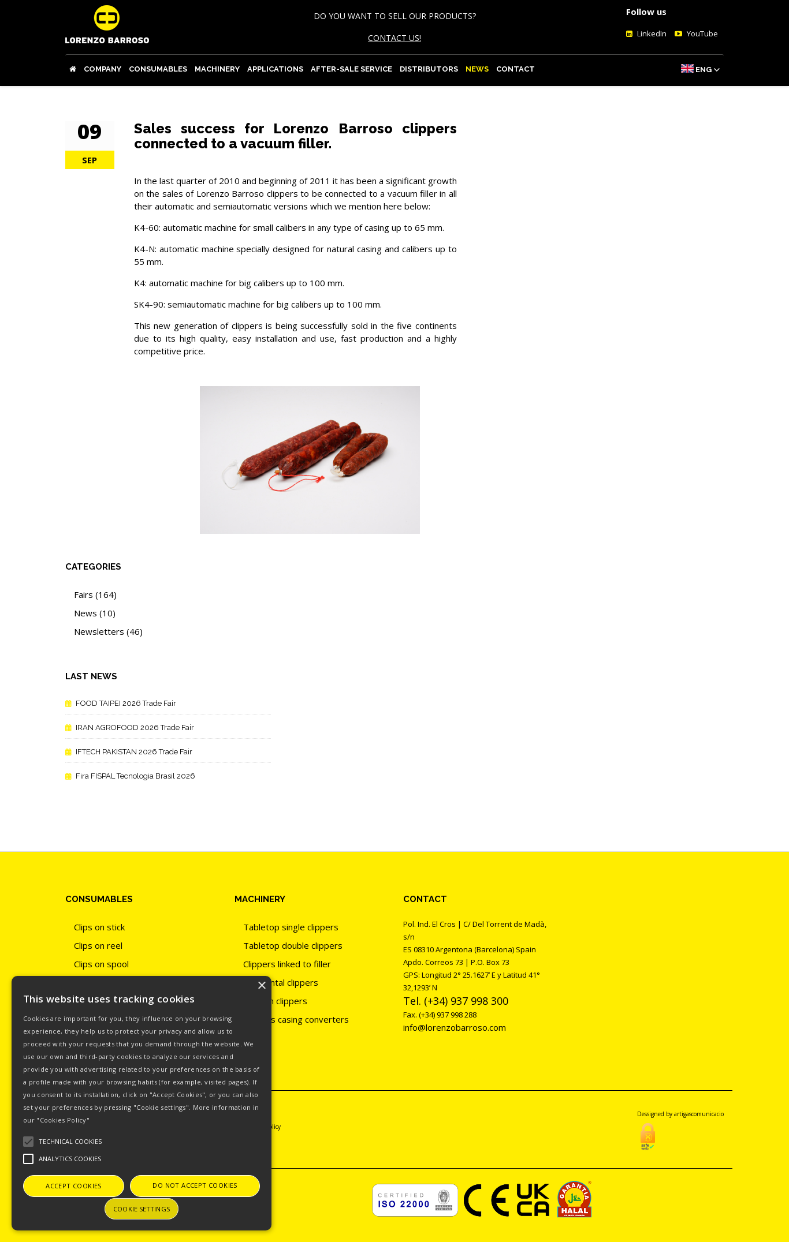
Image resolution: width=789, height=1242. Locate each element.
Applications (275, 69)
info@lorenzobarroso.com (454, 1027)
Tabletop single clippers (290, 927)
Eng (703, 69)
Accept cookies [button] (74, 1185)
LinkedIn (651, 33)
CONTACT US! (394, 37)
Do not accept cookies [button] (194, 1185)
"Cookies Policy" (63, 1120)
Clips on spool (101, 964)
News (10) (95, 613)
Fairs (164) (95, 594)
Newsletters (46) (108, 631)
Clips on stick (99, 927)
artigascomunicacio (699, 1114)
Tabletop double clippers (293, 945)
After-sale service (351, 69)
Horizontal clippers (280, 982)
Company (102, 69)
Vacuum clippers (275, 1001)
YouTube (701, 33)
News (477, 69)
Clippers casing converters (296, 1019)
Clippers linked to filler (287, 964)
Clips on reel (98, 945)
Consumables (158, 69)
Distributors (429, 69)
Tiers (253, 1037)
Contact (515, 69)
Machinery (217, 69)
